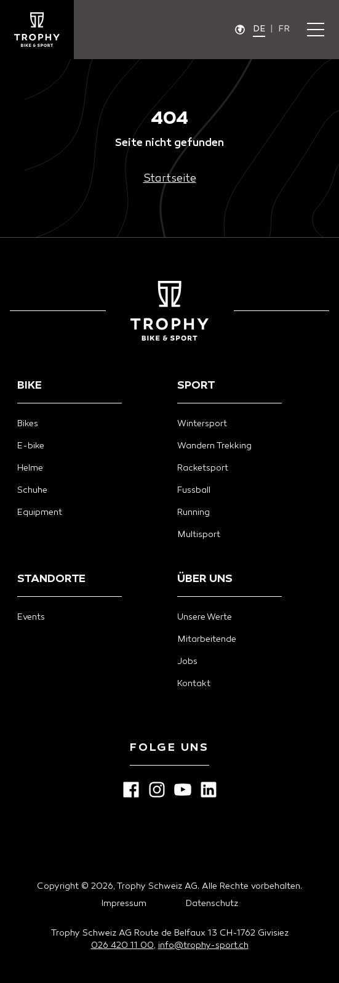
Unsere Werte (204, 617)
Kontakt (193, 684)
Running (193, 513)
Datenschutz (212, 904)
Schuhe (32, 490)
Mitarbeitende (206, 639)
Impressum (124, 904)
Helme (30, 468)
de (259, 29)
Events (31, 617)
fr (284, 29)
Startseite (169, 178)
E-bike (30, 446)
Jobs (187, 662)
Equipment (39, 513)
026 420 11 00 (122, 946)
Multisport (198, 535)
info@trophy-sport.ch (203, 946)
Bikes (27, 424)
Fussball (193, 490)
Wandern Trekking (214, 446)
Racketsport (202, 468)
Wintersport (202, 424)
